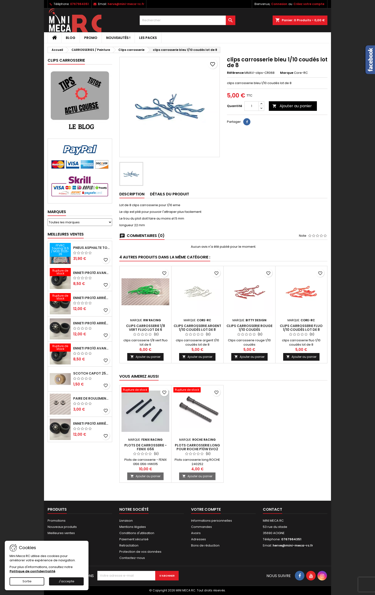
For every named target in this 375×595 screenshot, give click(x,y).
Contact (272, 509)
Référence (235, 73)
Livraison (126, 520)
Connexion (279, 4)
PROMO (90, 37)
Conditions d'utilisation (136, 533)
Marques (57, 211)
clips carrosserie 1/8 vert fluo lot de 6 (145, 327)
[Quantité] (251, 106)
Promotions (57, 520)
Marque (286, 73)
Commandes (201, 527)
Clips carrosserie (66, 60)
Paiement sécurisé (134, 539)
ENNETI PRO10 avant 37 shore (91, 273)
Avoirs (196, 533)
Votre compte (206, 509)
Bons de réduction (205, 545)
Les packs (148, 37)
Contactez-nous (132, 558)
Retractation (128, 545)
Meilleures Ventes (66, 234)
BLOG (70, 37)
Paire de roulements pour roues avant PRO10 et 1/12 (91, 398)
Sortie (27, 581)
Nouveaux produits (62, 527)
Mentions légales (132, 527)
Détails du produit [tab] (169, 194)
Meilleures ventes (61, 533)
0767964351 (79, 4)
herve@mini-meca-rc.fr (126, 4)
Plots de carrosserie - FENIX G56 (145, 447)
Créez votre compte (308, 4)
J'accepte (66, 581)
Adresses (198, 539)
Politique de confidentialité (32, 571)
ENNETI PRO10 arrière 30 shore (91, 298)
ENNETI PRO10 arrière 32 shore (91, 423)
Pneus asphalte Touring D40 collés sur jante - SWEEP (91, 248)
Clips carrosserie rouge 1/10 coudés (249, 327)
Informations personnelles (211, 520)
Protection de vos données (140, 551)
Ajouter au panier (292, 106)
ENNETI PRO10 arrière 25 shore (91, 323)
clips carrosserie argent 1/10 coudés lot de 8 (197, 327)
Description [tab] (131, 194)
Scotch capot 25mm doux (91, 373)
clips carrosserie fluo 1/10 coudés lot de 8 (301, 327)
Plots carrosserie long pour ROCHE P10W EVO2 (197, 447)
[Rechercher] (187, 20)
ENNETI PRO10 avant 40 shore (91, 348)
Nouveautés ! (118, 37)
